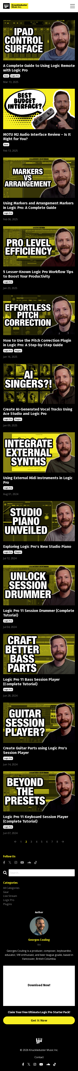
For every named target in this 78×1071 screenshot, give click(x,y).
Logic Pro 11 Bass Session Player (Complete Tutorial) (31, 681)
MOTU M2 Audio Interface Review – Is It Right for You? (37, 136)
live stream (10, 896)
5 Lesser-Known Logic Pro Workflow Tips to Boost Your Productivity (38, 274)
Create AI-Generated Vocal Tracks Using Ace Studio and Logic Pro (37, 411)
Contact (39, 1057)
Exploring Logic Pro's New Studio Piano (37, 546)
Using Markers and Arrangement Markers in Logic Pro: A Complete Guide (38, 205)
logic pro (15, 76)
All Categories (11, 888)
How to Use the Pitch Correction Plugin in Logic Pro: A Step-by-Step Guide (37, 342)
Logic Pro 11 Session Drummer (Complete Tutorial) (38, 612)
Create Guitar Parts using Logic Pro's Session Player (35, 750)
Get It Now (39, 1020)
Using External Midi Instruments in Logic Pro (38, 480)
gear (6, 76)
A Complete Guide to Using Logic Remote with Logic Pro (39, 67)
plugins (18, 351)
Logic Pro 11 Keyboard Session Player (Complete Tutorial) (35, 819)
